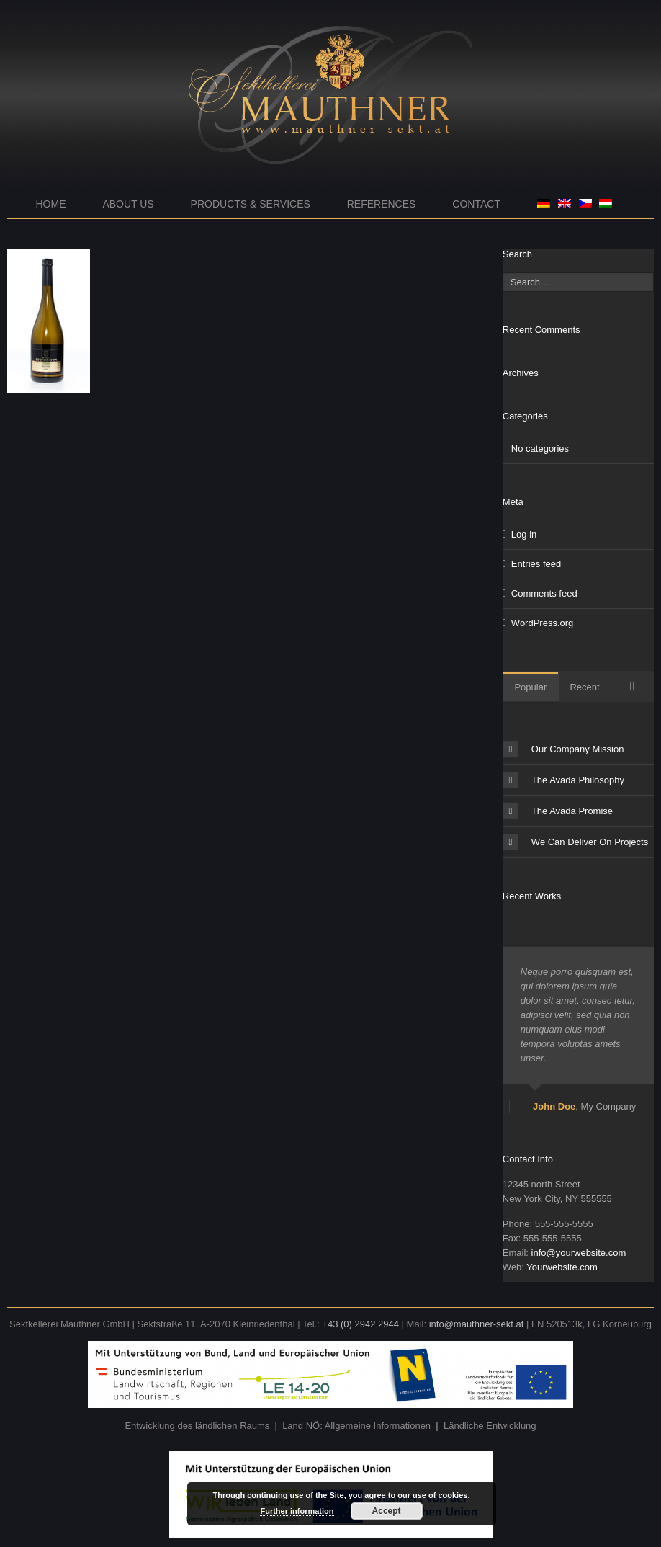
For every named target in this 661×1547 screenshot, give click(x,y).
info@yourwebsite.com (578, 1252)
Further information (296, 1511)
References (381, 204)
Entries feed (536, 563)
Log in (523, 534)
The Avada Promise (558, 811)
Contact (476, 204)
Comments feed (544, 593)
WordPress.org (542, 623)
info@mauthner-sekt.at (476, 1324)
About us (127, 204)
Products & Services (250, 204)
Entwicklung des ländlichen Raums (197, 1425)
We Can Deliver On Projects (575, 842)
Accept (386, 1511)
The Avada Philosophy (563, 780)
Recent (584, 687)
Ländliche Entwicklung (490, 1425)
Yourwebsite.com (562, 1267)
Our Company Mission (563, 749)
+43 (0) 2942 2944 (360, 1324)
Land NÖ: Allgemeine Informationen (356, 1425)
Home (51, 204)
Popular (530, 687)
